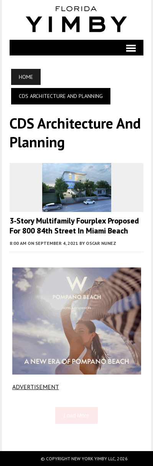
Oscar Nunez (101, 243)
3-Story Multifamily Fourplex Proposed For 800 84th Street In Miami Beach (74, 226)
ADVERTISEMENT (35, 387)
